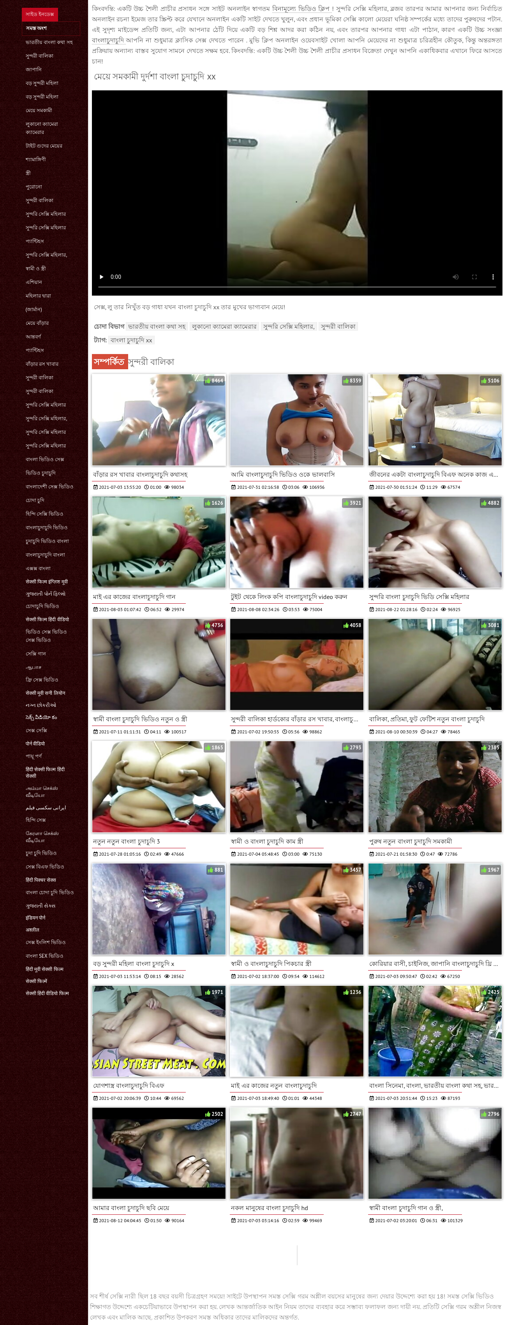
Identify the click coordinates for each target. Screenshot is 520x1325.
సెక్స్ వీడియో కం (42, 717)
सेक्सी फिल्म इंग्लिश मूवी (47, 581)
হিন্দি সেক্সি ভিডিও (45, 514)
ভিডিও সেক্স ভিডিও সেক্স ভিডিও (46, 636)
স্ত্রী (28, 173)
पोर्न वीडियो (35, 743)
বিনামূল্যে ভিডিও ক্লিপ (302, 8)
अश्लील (32, 930)
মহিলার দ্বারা (38, 295)
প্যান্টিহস (35, 241)
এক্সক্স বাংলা (38, 568)
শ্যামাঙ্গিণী (36, 159)
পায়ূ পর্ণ (34, 756)
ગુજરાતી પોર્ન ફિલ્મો (46, 593)
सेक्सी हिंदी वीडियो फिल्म (47, 993)
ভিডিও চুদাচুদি (41, 473)
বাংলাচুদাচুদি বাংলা (45, 554)
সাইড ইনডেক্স (40, 14)
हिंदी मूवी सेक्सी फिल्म (44, 969)
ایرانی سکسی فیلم (46, 807)
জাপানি (34, 69)
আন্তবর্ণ (33, 336)
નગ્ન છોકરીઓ (41, 705)
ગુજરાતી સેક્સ (41, 905)
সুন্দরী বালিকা (39, 56)
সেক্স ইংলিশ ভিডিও (46, 942)
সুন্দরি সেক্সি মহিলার (46, 214)
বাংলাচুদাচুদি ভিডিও (47, 527)
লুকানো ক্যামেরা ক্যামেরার (42, 128)
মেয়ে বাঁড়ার (37, 323)
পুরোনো (34, 186)
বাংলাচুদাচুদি (109, 40)
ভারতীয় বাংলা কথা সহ (49, 42)
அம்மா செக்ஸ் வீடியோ (42, 791)
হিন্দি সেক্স (36, 820)
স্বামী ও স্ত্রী (36, 268)
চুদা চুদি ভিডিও (41, 853)
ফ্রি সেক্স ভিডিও (42, 680)
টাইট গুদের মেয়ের (44, 146)
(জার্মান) (34, 309)
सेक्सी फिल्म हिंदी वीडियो (47, 619)
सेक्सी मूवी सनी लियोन (45, 693)
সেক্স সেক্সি (36, 730)
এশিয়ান (34, 282)
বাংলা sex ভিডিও (44, 956)
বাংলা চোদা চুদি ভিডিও (50, 892)
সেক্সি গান (36, 653)
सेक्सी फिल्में (36, 981)
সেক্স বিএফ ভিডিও (45, 866)
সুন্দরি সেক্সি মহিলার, (46, 255)
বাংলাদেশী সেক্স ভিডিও (50, 486)
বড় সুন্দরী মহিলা (42, 83)
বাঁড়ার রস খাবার (42, 364)
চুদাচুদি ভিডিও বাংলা (47, 541)
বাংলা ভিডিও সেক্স (45, 459)
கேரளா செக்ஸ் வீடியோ (42, 837)
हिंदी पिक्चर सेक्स (41, 880)
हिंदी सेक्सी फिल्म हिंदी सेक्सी (45, 772)
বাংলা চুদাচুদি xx (131, 340)
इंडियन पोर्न (35, 917)
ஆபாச (33, 667)
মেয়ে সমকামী (39, 110)
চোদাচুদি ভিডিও (42, 606)
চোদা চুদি (35, 500)
